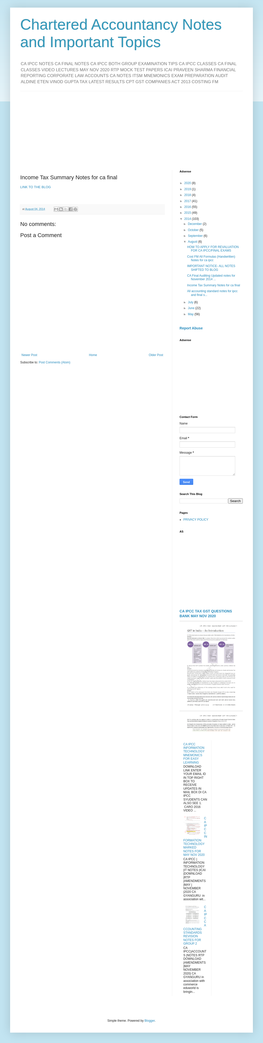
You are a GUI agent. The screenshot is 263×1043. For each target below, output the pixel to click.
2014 (188, 219)
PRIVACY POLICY (195, 519)
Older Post (156, 355)
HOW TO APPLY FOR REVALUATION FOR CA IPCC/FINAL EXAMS (213, 248)
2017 (188, 201)
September (196, 236)
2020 (188, 183)
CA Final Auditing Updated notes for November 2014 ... (211, 277)
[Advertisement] (131, 126)
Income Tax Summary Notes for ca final (213, 285)
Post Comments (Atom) (54, 362)
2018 (188, 195)
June (191, 308)
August (193, 241)
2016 (188, 207)
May (191, 314)
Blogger (149, 1020)
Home (93, 355)
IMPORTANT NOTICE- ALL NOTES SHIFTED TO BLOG (211, 267)
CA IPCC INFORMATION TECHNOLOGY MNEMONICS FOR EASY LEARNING (194, 753)
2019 (188, 189)
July (191, 302)
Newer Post (29, 355)
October (194, 230)
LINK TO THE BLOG (35, 187)
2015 (188, 213)
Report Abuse (191, 328)
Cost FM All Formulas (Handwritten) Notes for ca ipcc (211, 258)
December (195, 224)
